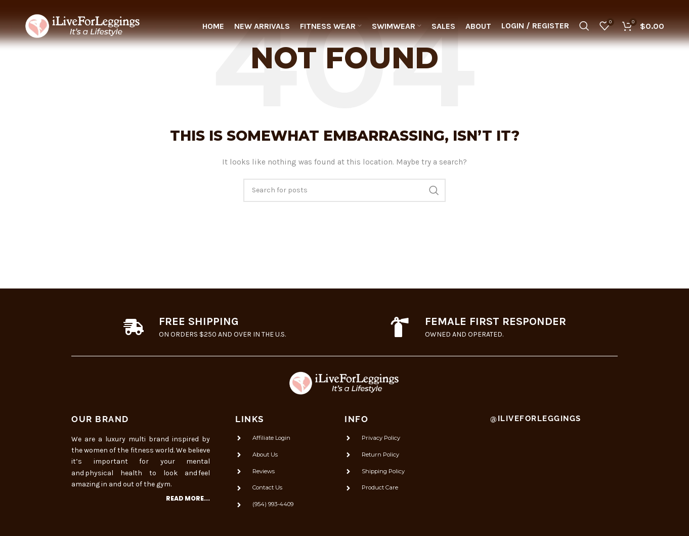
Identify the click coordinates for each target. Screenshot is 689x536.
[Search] (584, 28)
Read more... (188, 498)
